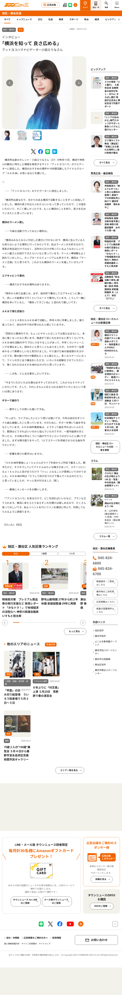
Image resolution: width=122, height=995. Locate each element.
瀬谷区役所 (100, 664)
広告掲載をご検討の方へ (36, 938)
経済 (97, 19)
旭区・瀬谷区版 (11, 13)
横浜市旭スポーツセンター (106, 652)
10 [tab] (73, 622)
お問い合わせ (99, 940)
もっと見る (74, 631)
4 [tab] (35, 622)
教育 (61, 19)
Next (78, 83)
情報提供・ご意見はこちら (105, 583)
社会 (50, 19)
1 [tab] (16, 622)
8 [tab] (60, 622)
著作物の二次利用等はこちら (105, 593)
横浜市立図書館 (102, 659)
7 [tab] (54, 622)
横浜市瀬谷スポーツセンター (106, 672)
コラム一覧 (104, 536)
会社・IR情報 (12, 938)
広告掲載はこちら (105, 602)
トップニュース (24, 19)
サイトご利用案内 (29, 944)
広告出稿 (51, 5)
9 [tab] (67, 622)
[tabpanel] (44, 92)
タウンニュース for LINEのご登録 (25, 901)
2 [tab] (22, 622)
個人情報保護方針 (12, 944)
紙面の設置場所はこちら (105, 610)
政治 (86, 19)
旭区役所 (99, 630)
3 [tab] (29, 622)
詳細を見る (100, 879)
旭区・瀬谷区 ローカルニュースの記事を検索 (105, 446)
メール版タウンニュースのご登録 (56, 901)
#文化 (19, 524)
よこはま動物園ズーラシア (106, 643)
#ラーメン (9, 524)
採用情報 (56, 938)
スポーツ (73, 19)
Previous (9, 83)
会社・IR (95, 7)
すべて (7, 19)
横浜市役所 (100, 636)
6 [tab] (48, 622)
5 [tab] (41, 622)
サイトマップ (44, 944)
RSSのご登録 (100, 906)
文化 (40, 19)
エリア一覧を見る (69, 770)
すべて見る (104, 162)
